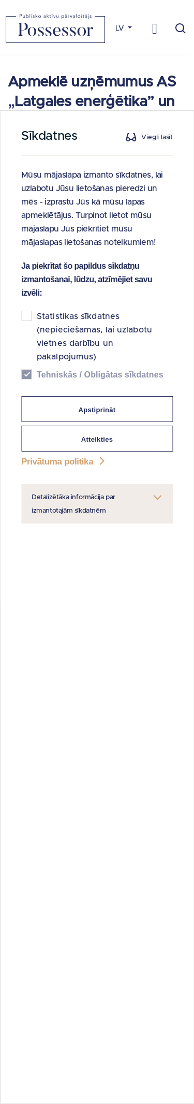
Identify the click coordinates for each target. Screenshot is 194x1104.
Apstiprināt (97, 410)
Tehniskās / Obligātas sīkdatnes (100, 374)
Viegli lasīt (157, 137)
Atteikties (97, 439)
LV (120, 28)
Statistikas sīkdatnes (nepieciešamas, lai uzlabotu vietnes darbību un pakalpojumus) (94, 336)
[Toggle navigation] (155, 28)
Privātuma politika (64, 462)
